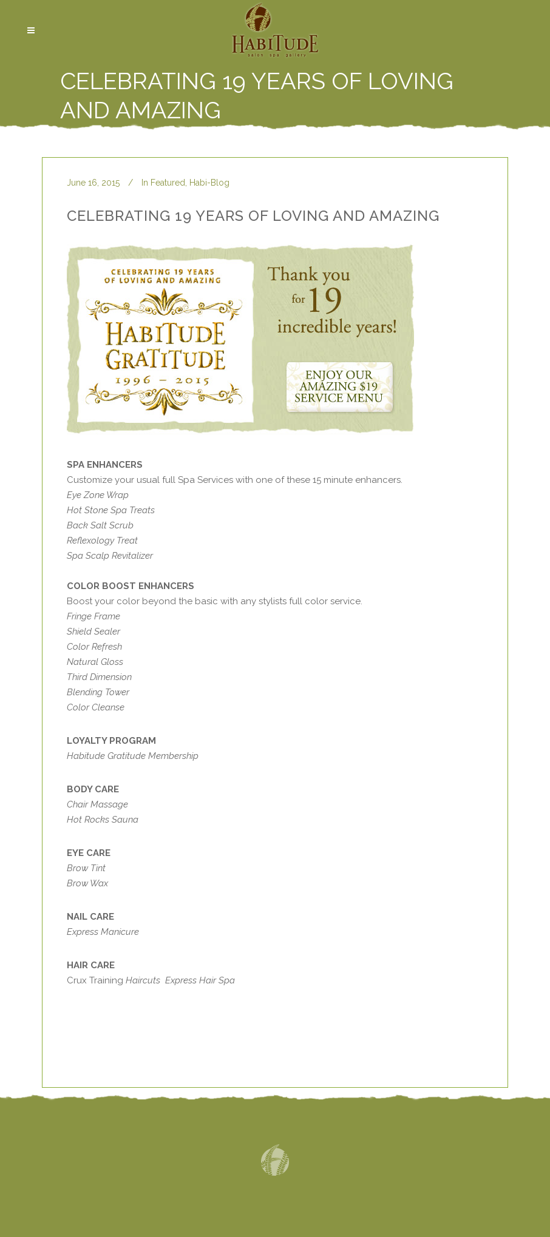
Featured (168, 182)
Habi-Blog (209, 182)
